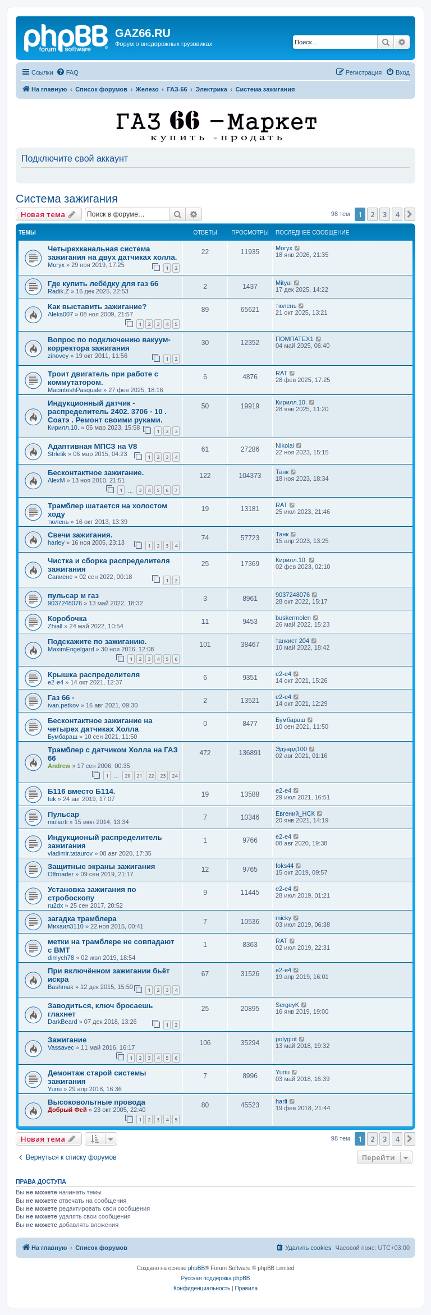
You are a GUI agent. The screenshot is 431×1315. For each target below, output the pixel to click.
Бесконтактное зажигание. (96, 472)
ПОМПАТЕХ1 (295, 338)
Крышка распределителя (94, 674)
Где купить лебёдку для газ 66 (103, 283)
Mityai (284, 282)
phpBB (196, 1268)
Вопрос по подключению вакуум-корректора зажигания (109, 343)
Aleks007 (60, 314)
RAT (281, 373)
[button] (409, 214)
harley (56, 542)
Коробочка (67, 618)
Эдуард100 (291, 749)
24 (174, 775)
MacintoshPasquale (75, 390)
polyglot (286, 1039)
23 (163, 775)
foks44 (285, 865)
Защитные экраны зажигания (101, 866)
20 (127, 775)
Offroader (61, 874)
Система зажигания (67, 198)
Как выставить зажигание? (97, 306)
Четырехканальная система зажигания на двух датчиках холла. (112, 253)
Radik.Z (58, 291)
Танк (282, 471)
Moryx (56, 264)
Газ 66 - (61, 697)
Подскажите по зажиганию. (97, 641)
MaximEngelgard (71, 649)
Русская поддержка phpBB (215, 1278)
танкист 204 (292, 640)
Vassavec (61, 1047)
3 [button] (385, 214)
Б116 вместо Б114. (81, 791)
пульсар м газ (73, 595)
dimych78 (61, 957)
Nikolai (285, 445)
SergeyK (287, 1004)
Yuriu (55, 1089)
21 (139, 775)
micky (283, 917)
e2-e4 (55, 682)
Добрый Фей (67, 1109)
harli (281, 1101)
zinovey (58, 355)
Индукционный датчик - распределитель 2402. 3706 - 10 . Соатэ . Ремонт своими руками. (107, 411)
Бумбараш (62, 736)
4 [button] (397, 214)
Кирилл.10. (63, 427)
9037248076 (65, 603)
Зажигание (67, 1040)
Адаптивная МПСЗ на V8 (92, 446)
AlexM (56, 480)
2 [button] (372, 214)
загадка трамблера (82, 918)
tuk (52, 799)
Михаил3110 (66, 926)
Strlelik (57, 453)
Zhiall (55, 626)
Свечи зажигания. (80, 535)
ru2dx (55, 905)
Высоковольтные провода (96, 1102)
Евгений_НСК (295, 813)
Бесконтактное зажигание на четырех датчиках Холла (100, 724)
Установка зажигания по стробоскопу (92, 893)
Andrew (59, 765)
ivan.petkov (63, 705)
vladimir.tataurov (70, 853)
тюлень (286, 305)
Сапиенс (60, 576)
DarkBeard (62, 1021)
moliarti (57, 822)
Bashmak (61, 986)
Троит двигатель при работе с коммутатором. (103, 378)
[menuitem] (67, 72)
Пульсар (63, 814)
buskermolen (293, 617)
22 (151, 775)
